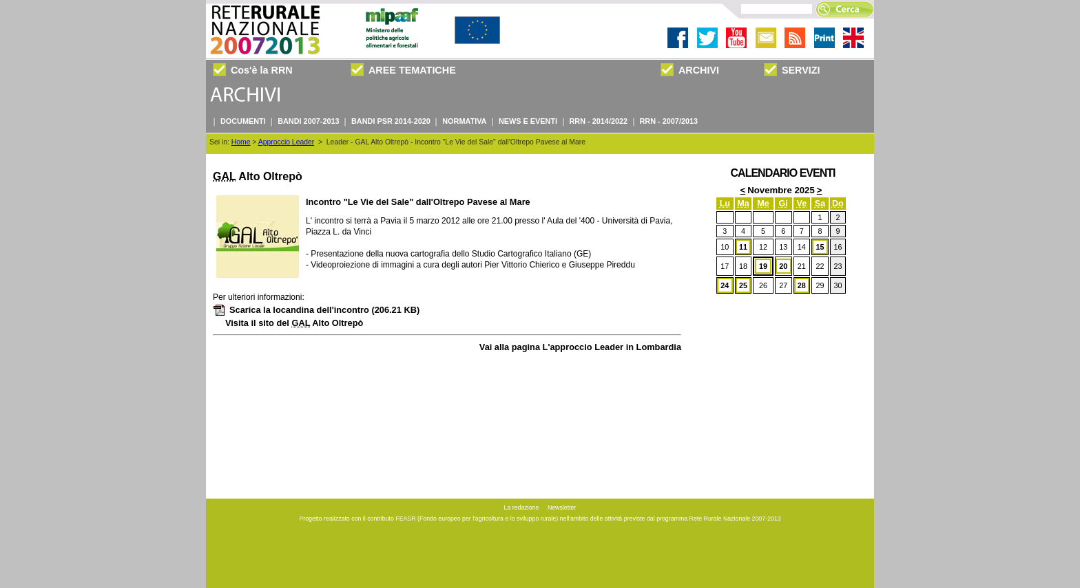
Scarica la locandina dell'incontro (316, 310)
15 (820, 247)
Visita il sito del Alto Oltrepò (294, 323)
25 (743, 285)
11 (743, 247)
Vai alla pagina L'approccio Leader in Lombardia (580, 347)
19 (763, 266)
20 (783, 266)
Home (241, 142)
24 (724, 285)
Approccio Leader (286, 142)
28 (802, 285)
